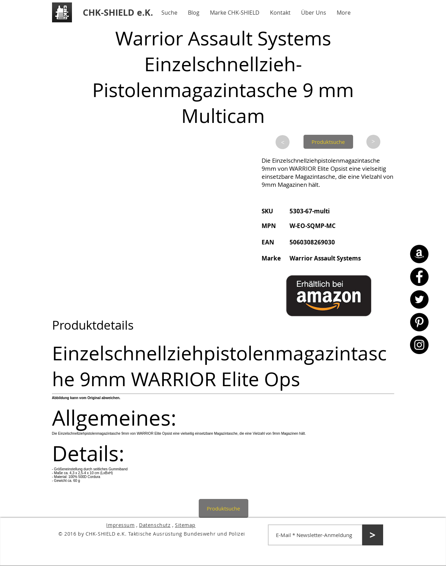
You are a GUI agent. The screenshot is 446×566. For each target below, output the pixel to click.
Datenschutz (154, 525)
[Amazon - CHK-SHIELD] (419, 254)
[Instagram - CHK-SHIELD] (419, 345)
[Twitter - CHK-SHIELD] (419, 299)
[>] (283, 142)
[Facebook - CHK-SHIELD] (419, 276)
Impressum (120, 525)
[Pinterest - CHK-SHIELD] (419, 322)
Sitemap (185, 525)
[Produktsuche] (328, 142)
